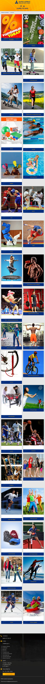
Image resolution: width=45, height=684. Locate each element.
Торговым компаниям (7, 656)
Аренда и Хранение (6, 658)
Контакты (4, 650)
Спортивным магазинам (7, 653)
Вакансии (4, 649)
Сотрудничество (6, 652)
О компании (5, 647)
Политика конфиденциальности (9, 681)
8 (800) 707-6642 (22, 8)
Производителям (6, 655)
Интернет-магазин (6, 646)
